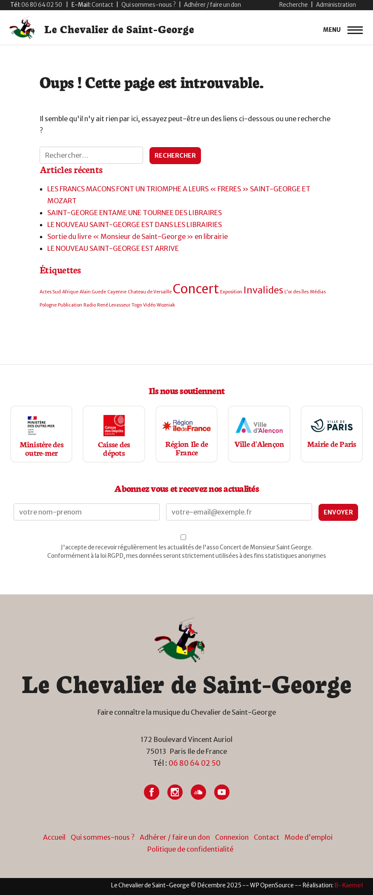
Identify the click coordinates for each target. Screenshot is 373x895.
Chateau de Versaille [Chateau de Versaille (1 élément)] (150, 292)
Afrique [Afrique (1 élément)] (70, 292)
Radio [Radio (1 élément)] (89, 305)
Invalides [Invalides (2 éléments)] (263, 290)
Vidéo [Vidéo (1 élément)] (149, 305)
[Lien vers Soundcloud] (198, 792)
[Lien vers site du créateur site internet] (348, 885)
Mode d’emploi (308, 837)
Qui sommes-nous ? (148, 5)
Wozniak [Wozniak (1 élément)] (166, 305)
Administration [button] (336, 5)
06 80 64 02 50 (195, 763)
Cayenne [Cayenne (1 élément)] (116, 292)
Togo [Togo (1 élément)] (137, 305)
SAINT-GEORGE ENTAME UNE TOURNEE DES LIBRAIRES (134, 212)
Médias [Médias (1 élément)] (318, 292)
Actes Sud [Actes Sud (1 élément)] (50, 292)
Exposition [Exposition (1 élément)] (231, 292)
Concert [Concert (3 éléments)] (196, 289)
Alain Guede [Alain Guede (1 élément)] (93, 292)
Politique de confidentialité (190, 849)
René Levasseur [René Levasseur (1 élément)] (113, 305)
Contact (266, 837)
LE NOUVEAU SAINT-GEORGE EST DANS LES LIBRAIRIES (134, 224)
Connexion (232, 837)
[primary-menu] (343, 30)
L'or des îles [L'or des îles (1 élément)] (296, 292)
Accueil (54, 837)
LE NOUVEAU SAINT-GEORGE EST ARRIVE (113, 248)
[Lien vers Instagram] (175, 792)
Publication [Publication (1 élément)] (70, 305)
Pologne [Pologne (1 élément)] (48, 305)
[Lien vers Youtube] (222, 792)
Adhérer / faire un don (212, 5)
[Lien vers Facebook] (151, 792)
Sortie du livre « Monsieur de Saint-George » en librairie (137, 236)
